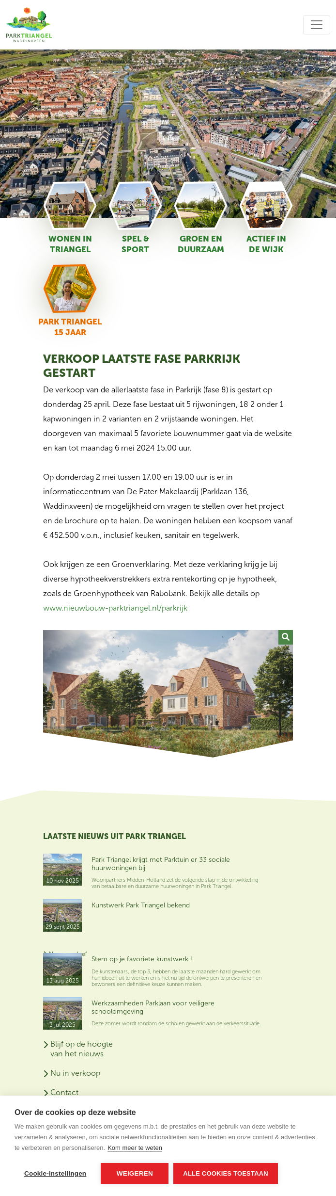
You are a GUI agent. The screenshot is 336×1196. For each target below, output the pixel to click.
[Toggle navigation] (316, 24)
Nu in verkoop (75, 1073)
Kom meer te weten (134, 1147)
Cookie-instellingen (55, 1173)
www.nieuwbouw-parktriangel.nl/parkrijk (115, 608)
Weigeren (135, 1173)
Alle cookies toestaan (225, 1173)
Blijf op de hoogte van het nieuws (81, 1048)
